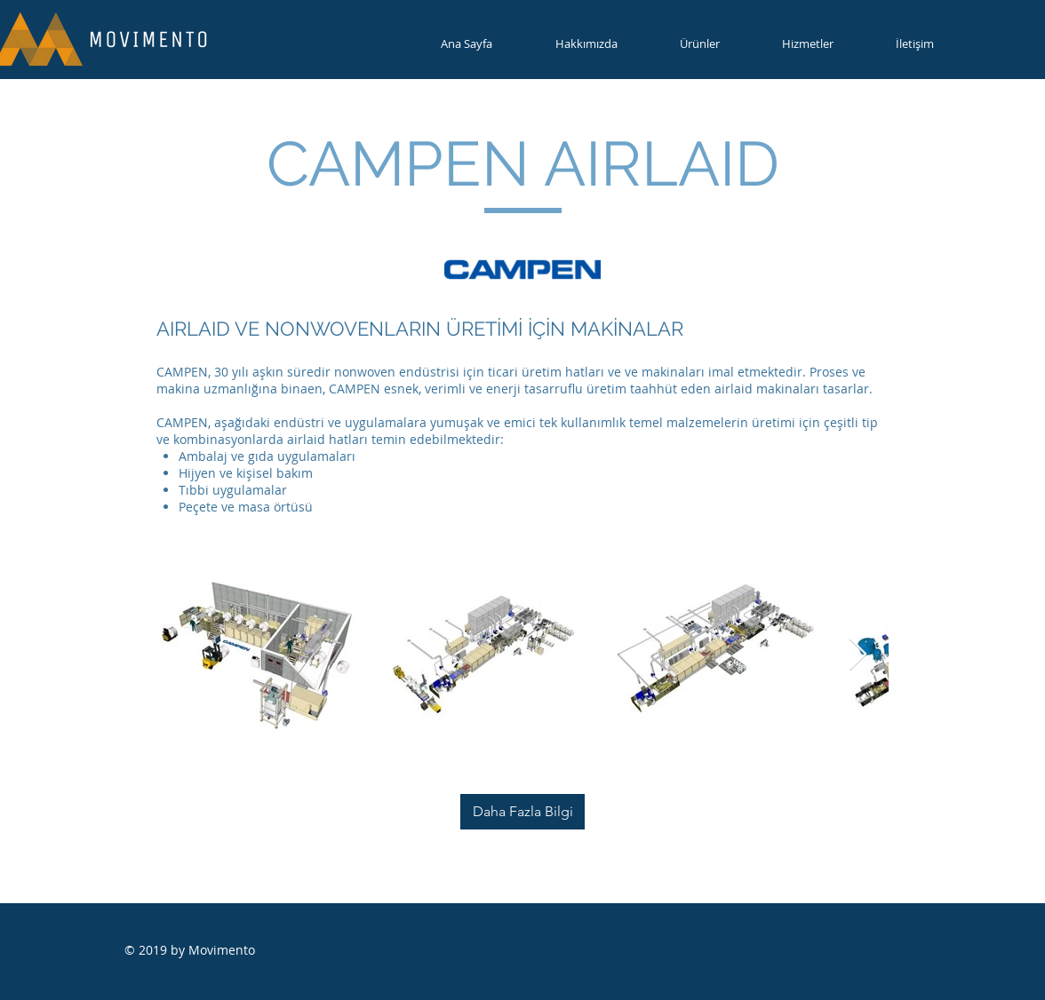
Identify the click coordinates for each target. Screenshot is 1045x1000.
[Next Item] (858, 655)
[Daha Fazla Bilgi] (522, 811)
